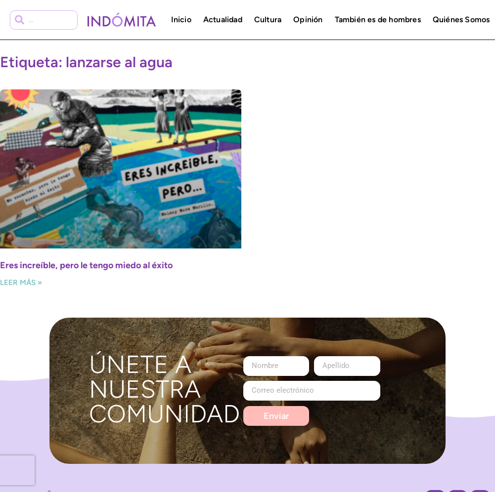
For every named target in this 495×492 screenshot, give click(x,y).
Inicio (181, 19)
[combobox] (44, 20)
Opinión (307, 19)
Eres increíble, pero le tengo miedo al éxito (86, 265)
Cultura (267, 19)
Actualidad (222, 19)
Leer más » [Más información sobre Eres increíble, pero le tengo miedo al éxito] (21, 282)
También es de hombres (378, 19)
